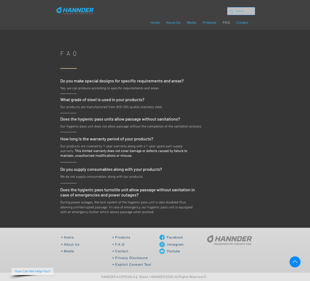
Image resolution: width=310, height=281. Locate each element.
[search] (241, 11)
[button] (32, 271)
